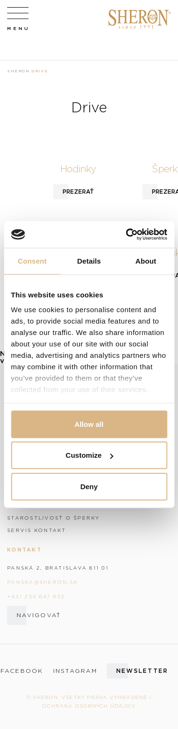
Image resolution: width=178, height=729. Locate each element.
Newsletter (142, 670)
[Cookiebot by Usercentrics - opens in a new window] (126, 234)
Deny (89, 486)
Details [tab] (89, 260)
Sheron (18, 71)
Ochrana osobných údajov (89, 706)
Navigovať (39, 615)
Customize (89, 455)
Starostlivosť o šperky (53, 518)
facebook (22, 671)
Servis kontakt (36, 530)
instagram (75, 671)
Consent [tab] (32, 260)
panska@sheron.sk (42, 582)
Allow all (89, 424)
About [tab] (145, 260)
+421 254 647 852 (36, 596)
